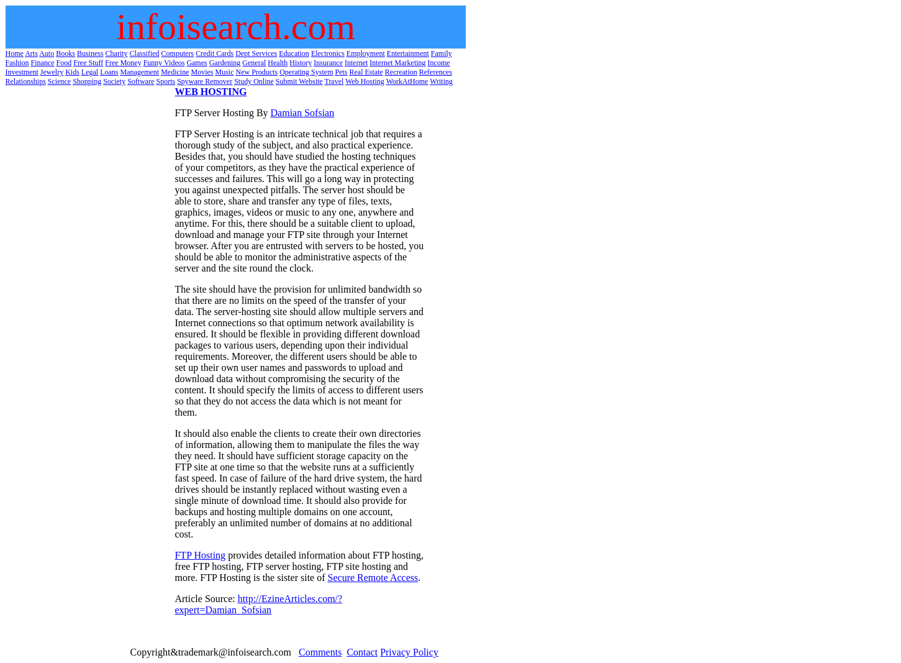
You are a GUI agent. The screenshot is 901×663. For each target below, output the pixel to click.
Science (59, 81)
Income (439, 62)
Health (278, 62)
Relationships (26, 81)
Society (114, 81)
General (254, 62)
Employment (365, 53)
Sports (166, 81)
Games (196, 62)
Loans (109, 72)
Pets (341, 72)
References (435, 72)
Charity (117, 53)
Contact (362, 652)
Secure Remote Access (373, 577)
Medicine (175, 72)
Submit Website (299, 81)
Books (65, 53)
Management (139, 72)
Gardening (225, 62)
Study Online (254, 81)
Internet (356, 62)
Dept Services (256, 53)
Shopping (87, 81)
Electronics (328, 53)
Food (64, 62)
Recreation (401, 72)
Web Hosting (364, 81)
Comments (320, 652)
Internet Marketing (397, 62)
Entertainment (408, 53)
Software (140, 81)
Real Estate (366, 72)
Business (90, 53)
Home (15, 53)
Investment (22, 72)
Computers (177, 53)
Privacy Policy (409, 652)
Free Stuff (88, 62)
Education (294, 53)
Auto (46, 53)
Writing (441, 81)
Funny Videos (164, 62)
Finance (43, 62)
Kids (72, 72)
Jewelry (51, 72)
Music (224, 72)
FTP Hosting (199, 555)
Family (441, 53)
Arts (31, 53)
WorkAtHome (407, 81)
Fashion (17, 62)
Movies (202, 72)
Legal (89, 72)
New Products (256, 72)
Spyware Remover (204, 81)
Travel (333, 81)
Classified (145, 53)
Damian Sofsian (303, 112)
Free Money (123, 62)
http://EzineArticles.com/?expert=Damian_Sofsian (258, 604)
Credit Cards (214, 53)
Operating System (306, 72)
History (300, 62)
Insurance (328, 62)
